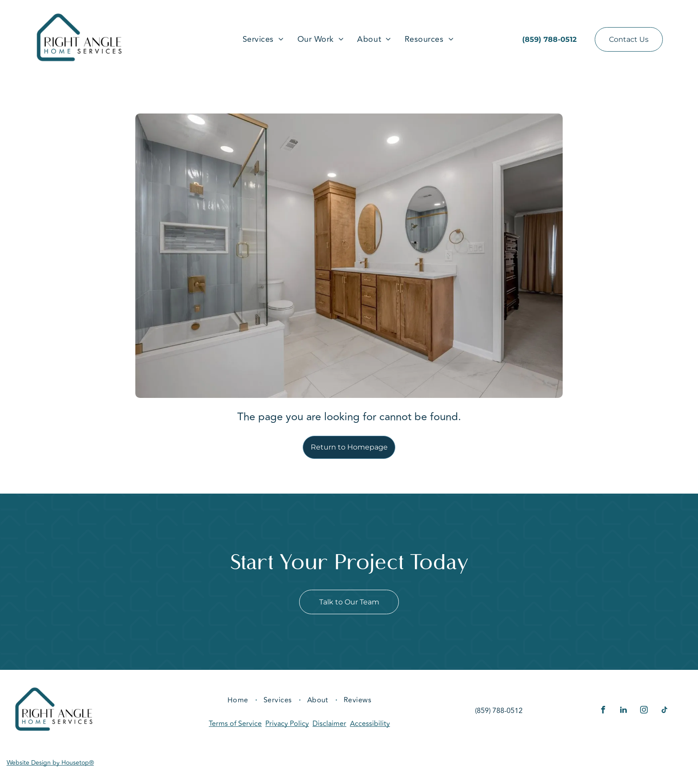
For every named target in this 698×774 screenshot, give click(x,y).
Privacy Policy (287, 723)
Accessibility (370, 723)
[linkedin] (623, 711)
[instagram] (644, 711)
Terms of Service (235, 723)
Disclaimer (329, 723)
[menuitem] (263, 39)
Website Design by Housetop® (50, 762)
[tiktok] (664, 711)
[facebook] (603, 711)
